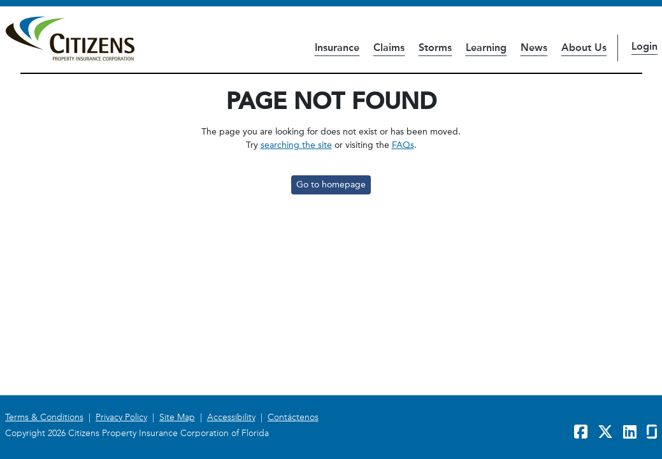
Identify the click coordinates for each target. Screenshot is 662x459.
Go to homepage (331, 184)
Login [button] (644, 46)
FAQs (403, 145)
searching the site (296, 145)
